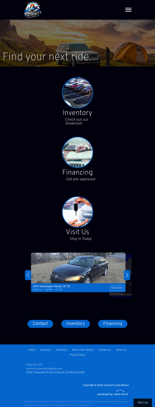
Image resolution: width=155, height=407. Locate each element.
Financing (77, 173)
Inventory (77, 113)
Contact (40, 326)
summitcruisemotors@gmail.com (44, 368)
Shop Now (99, 296)
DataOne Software (73, 401)
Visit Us (77, 234)
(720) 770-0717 (34, 365)
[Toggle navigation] (128, 10)
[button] (28, 276)
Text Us (142, 402)
